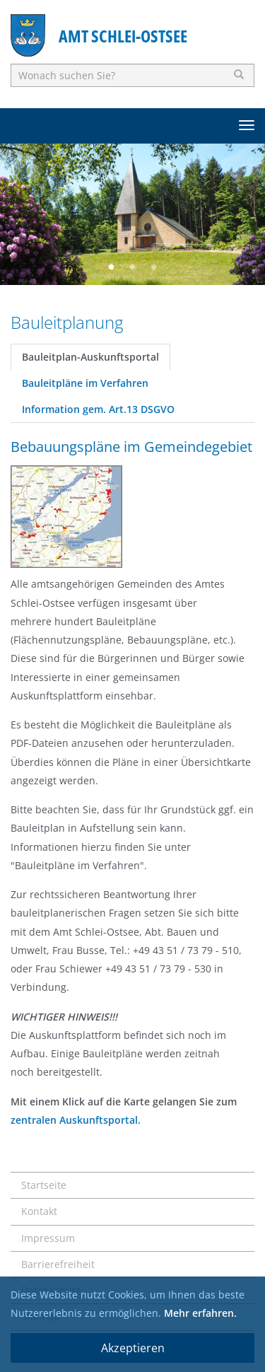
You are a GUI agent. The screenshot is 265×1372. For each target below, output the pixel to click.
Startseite (43, 1185)
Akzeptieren (133, 1348)
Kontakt (39, 1211)
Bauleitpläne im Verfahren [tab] (85, 383)
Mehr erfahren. (200, 1313)
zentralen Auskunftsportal (74, 1120)
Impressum (48, 1238)
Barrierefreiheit (58, 1264)
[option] (132, 214)
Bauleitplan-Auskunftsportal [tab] (90, 357)
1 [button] (112, 267)
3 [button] (154, 267)
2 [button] (133, 267)
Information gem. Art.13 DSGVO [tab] (98, 409)
